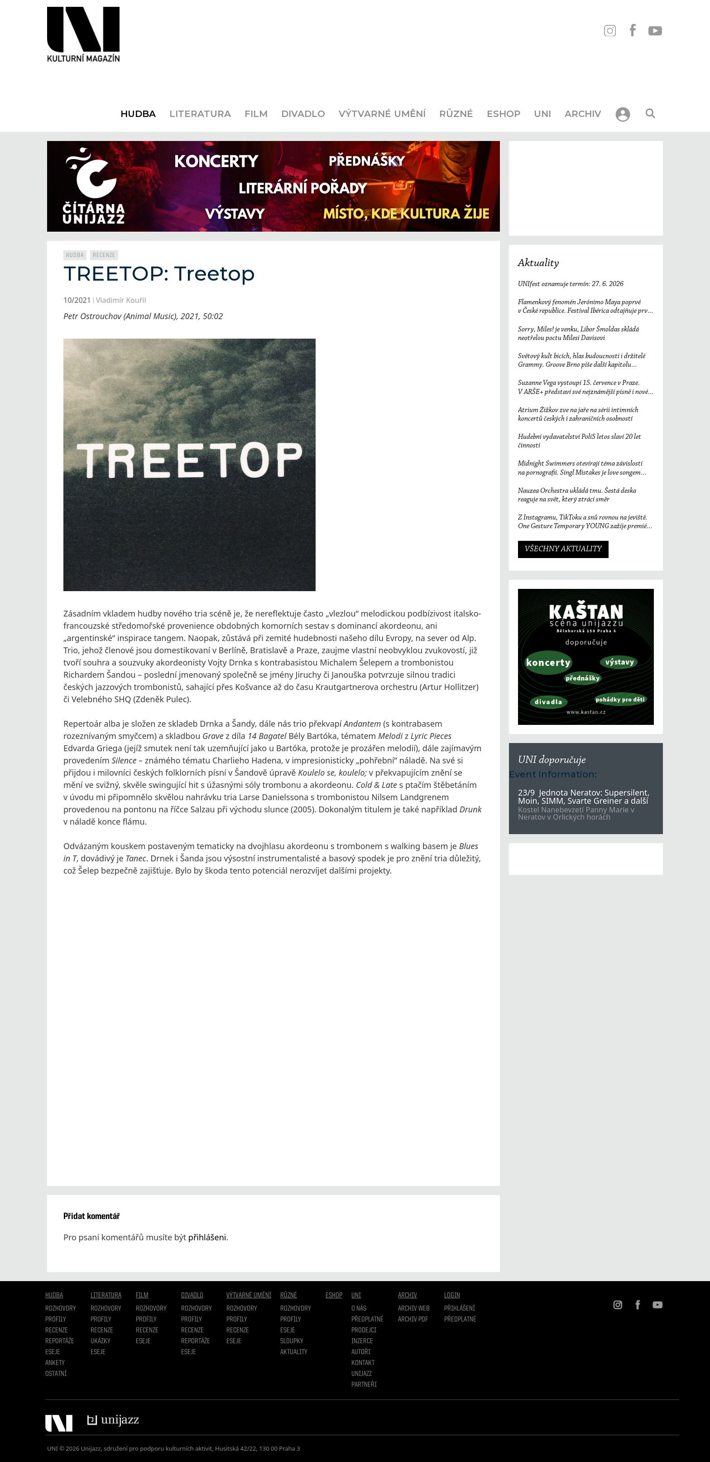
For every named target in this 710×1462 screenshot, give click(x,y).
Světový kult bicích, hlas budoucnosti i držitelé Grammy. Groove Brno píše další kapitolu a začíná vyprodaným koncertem (581, 361)
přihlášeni (207, 1237)
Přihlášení (459, 1308)
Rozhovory (60, 1308)
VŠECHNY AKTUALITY (563, 549)
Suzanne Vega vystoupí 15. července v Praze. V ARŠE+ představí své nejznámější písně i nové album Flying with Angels (583, 387)
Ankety (55, 1363)
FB (632, 31)
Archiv (583, 113)
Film (256, 113)
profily (101, 1319)
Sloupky (291, 1341)
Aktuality (538, 263)
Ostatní (56, 1374)
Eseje (52, 1352)
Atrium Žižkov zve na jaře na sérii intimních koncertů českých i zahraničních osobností (578, 415)
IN (610, 31)
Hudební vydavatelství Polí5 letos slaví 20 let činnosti (579, 441)
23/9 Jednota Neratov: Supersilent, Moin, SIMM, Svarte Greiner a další (584, 796)
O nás (358, 1308)
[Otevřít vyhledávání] (650, 113)
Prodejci (363, 1330)
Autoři (360, 1352)
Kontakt (362, 1363)
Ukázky (100, 1341)
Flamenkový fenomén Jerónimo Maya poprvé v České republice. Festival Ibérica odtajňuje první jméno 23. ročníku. (585, 307)
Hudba (138, 113)
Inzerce (362, 1341)
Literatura (200, 113)
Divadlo (303, 113)
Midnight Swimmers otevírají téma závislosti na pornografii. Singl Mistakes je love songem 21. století (580, 468)
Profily (55, 1319)
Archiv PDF (413, 1319)
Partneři (364, 1385)
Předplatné (367, 1319)
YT (655, 31)
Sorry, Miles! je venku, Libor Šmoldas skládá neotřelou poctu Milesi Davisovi (578, 334)
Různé (456, 113)
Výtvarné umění (382, 113)
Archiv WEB (414, 1308)
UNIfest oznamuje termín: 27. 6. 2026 (571, 284)
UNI (542, 113)
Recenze (104, 255)
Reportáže (59, 1341)
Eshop (503, 113)
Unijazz (361, 1374)
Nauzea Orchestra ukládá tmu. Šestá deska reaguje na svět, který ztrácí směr (577, 495)
